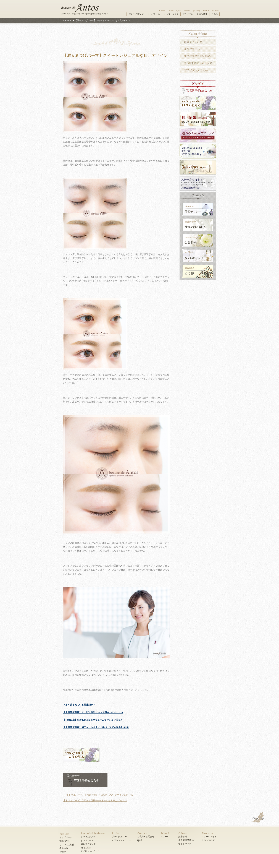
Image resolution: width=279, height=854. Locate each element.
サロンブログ (208, 840)
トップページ (65, 837)
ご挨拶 (62, 852)
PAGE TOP (258, 818)
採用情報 (182, 836)
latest (171, 10)
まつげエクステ (171, 14)
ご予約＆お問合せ (145, 836)
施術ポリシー (65, 841)
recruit (206, 10)
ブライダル (187, 14)
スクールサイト (209, 836)
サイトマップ (184, 844)
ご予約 (214, 14)
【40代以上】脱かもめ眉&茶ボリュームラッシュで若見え (93, 719)
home (162, 10)
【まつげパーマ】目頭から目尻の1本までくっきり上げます (95, 800)
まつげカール (153, 14)
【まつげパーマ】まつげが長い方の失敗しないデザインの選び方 (98, 794)
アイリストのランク (90, 851)
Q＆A (139, 840)
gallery (196, 10)
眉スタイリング (135, 14)
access (187, 10)
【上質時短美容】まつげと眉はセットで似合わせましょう (93, 712)
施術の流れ (86, 847)
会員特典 (63, 848)
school (216, 10)
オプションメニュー (121, 840)
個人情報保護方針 (186, 840)
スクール (164, 836)
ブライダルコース (120, 836)
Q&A (178, 10)
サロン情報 (202, 14)
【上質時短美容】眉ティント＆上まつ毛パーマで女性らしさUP (96, 727)
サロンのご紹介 (66, 844)
